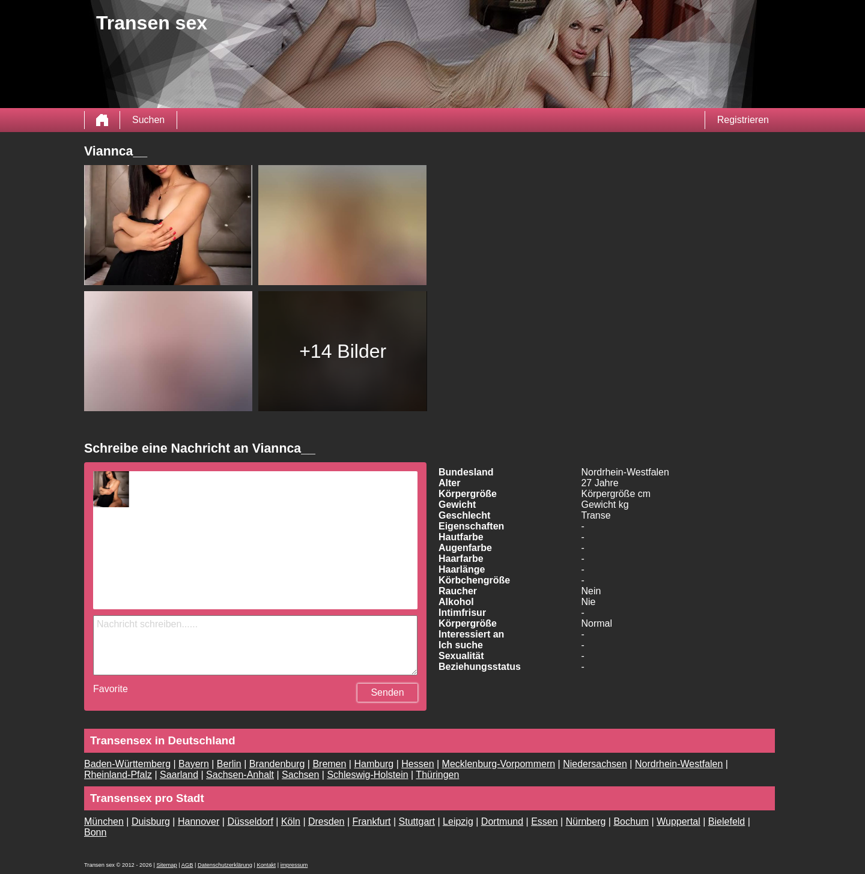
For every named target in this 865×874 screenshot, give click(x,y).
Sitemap (166, 865)
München (104, 821)
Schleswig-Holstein (367, 775)
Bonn (95, 832)
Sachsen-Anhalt (240, 775)
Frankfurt (372, 821)
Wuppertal (678, 821)
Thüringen (437, 775)
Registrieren (743, 120)
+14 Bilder (342, 351)
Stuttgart (417, 821)
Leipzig (458, 821)
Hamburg (373, 764)
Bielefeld (726, 821)
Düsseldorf (250, 821)
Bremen (329, 764)
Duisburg (151, 821)
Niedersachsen (595, 764)
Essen (544, 821)
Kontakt (266, 865)
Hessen (417, 764)
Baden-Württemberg (127, 764)
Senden (387, 692)
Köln (290, 821)
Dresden (326, 821)
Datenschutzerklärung (225, 865)
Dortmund (502, 821)
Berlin (229, 764)
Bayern (193, 764)
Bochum (631, 821)
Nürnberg (586, 821)
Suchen (148, 120)
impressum (294, 865)
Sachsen (300, 775)
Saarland (179, 775)
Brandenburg (277, 764)
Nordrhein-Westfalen (679, 764)
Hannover (198, 821)
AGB (187, 865)
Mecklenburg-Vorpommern (499, 764)
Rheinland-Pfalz (118, 775)
